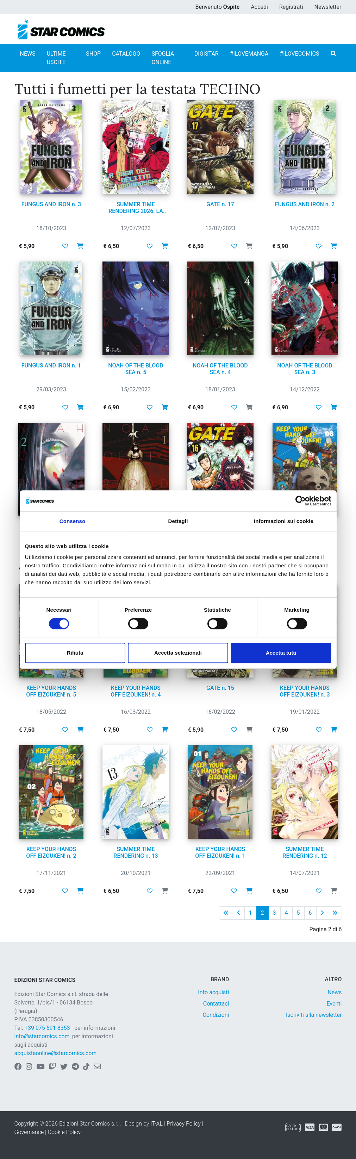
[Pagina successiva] (322, 913)
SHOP (93, 53)
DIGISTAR (206, 53)
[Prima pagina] (226, 913)
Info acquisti (213, 992)
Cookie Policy (64, 1132)
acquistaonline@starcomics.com (55, 1053)
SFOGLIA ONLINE (162, 57)
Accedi (259, 7)
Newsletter (328, 7)
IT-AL (156, 1123)
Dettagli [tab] (178, 521)
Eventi (334, 1003)
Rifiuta (75, 653)
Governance (29, 1132)
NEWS (28, 53)
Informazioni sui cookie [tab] (283, 521)
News (334, 992)
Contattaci (216, 1003)
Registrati (291, 7)
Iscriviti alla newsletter (314, 1015)
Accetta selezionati (178, 653)
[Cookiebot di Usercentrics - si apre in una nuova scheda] (300, 501)
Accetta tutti (281, 653)
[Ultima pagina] (335, 913)
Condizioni (216, 1015)
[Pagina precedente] (239, 913)
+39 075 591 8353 (47, 1028)
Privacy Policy (183, 1123)
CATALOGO (126, 53)
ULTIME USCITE (56, 57)
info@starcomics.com (42, 1036)
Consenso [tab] (72, 521)
